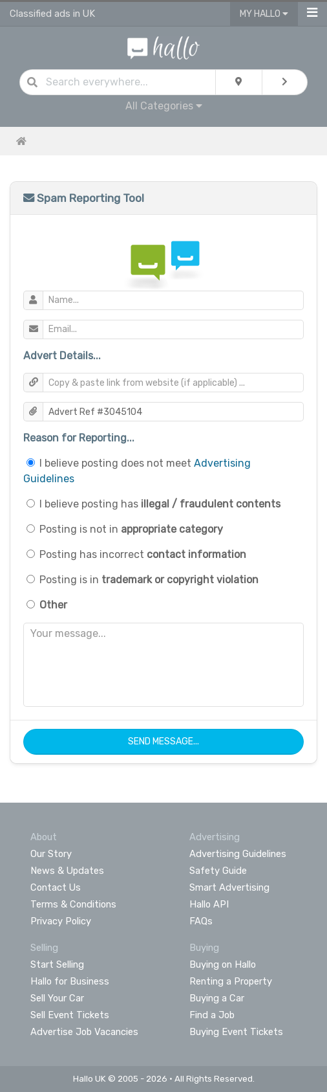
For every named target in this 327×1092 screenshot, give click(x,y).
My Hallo (264, 13)
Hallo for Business (69, 981)
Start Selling (57, 964)
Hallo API (209, 904)
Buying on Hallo (222, 964)
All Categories (163, 106)
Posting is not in (131, 529)
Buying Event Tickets (236, 1032)
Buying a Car (216, 998)
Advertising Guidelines (237, 854)
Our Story (51, 854)
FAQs (201, 921)
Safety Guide (218, 870)
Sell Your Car (57, 998)
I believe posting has (159, 504)
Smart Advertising (229, 887)
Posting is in (148, 580)
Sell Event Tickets (69, 1015)
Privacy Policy (60, 921)
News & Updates (67, 870)
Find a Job (212, 1015)
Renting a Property (230, 981)
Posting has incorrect (142, 554)
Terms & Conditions (73, 904)
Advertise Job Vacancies (84, 1032)
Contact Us (55, 887)
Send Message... (163, 741)
